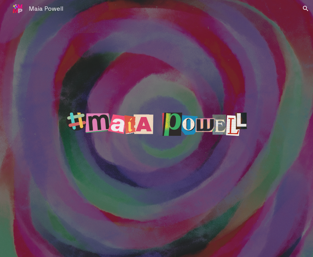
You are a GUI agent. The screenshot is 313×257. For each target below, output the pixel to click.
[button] (305, 8)
